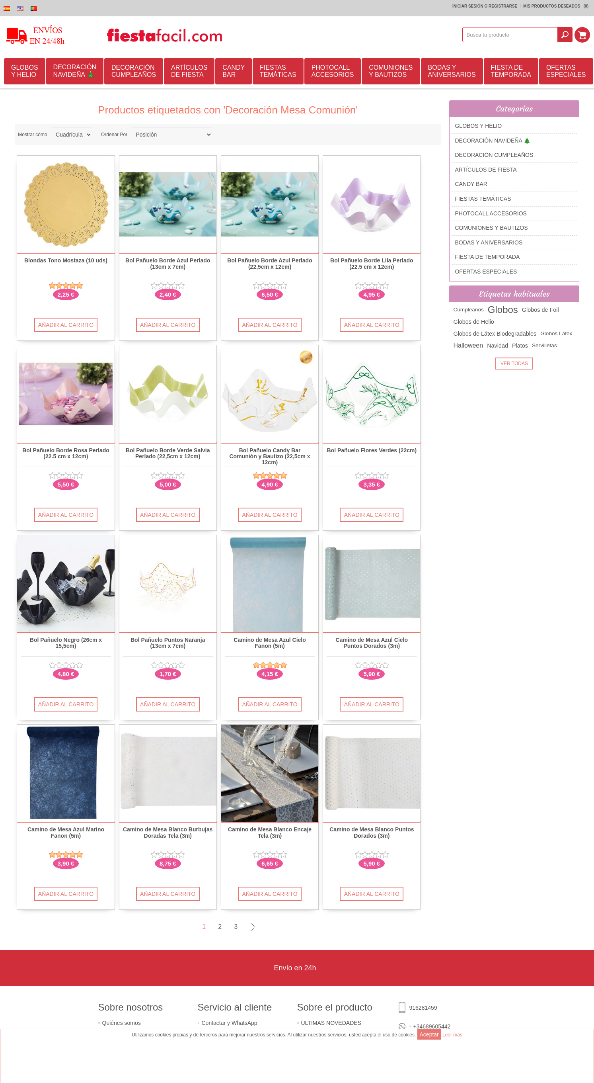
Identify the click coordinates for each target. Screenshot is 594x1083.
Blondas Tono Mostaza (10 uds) (65, 261)
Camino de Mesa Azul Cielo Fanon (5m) (270, 643)
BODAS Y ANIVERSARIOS (452, 71)
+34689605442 (432, 1026)
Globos (503, 309)
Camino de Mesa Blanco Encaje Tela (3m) (270, 833)
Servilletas (544, 345)
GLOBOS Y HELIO (24, 71)
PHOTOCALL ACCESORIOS (333, 71)
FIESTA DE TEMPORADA (511, 71)
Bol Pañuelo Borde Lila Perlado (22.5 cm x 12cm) (371, 264)
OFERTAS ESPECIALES (566, 71)
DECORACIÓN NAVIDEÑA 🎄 (74, 71)
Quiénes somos (121, 1023)
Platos (520, 345)
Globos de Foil (540, 310)
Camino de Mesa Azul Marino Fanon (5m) (65, 833)
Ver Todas (514, 363)
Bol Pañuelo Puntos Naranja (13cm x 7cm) (167, 643)
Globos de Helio (473, 322)
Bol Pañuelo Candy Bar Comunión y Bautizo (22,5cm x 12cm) (270, 457)
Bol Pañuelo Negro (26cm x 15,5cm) (66, 643)
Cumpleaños (468, 310)
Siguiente (252, 927)
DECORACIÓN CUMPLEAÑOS (133, 71)
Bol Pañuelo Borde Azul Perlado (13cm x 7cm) (167, 264)
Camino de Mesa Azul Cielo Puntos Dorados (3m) (372, 643)
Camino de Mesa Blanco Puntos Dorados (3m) (371, 833)
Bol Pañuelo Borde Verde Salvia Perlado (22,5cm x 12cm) (168, 453)
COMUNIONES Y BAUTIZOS (391, 71)
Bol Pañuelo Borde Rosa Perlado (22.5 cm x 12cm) (65, 453)
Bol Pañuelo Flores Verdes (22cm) (372, 451)
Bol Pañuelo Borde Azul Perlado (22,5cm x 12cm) (269, 264)
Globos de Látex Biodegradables (494, 333)
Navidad (497, 345)
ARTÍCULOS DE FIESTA (189, 71)
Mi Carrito (582, 34)
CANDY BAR (233, 71)
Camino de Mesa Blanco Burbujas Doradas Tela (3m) (168, 833)
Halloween (468, 345)
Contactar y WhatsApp (229, 1023)
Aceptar (429, 1034)
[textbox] (510, 34)
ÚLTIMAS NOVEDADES (331, 1023)
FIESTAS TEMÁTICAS (278, 71)
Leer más (452, 1035)
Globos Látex (556, 333)
